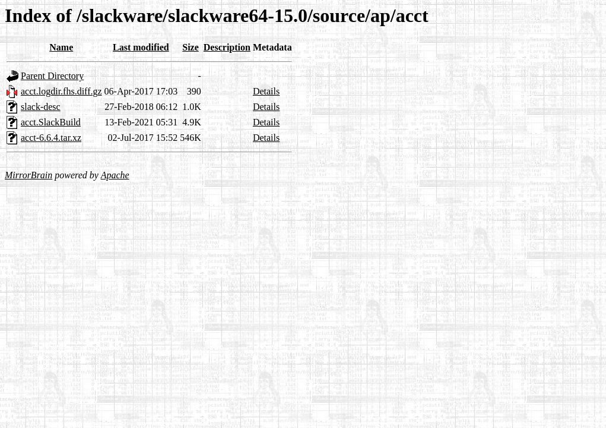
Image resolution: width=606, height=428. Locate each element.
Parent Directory (52, 76)
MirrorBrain (28, 175)
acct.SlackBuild (51, 122)
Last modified (141, 47)
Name (61, 47)
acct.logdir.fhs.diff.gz (61, 91)
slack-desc (41, 107)
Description (227, 47)
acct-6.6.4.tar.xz (51, 138)
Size (190, 47)
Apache (115, 175)
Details (266, 91)
